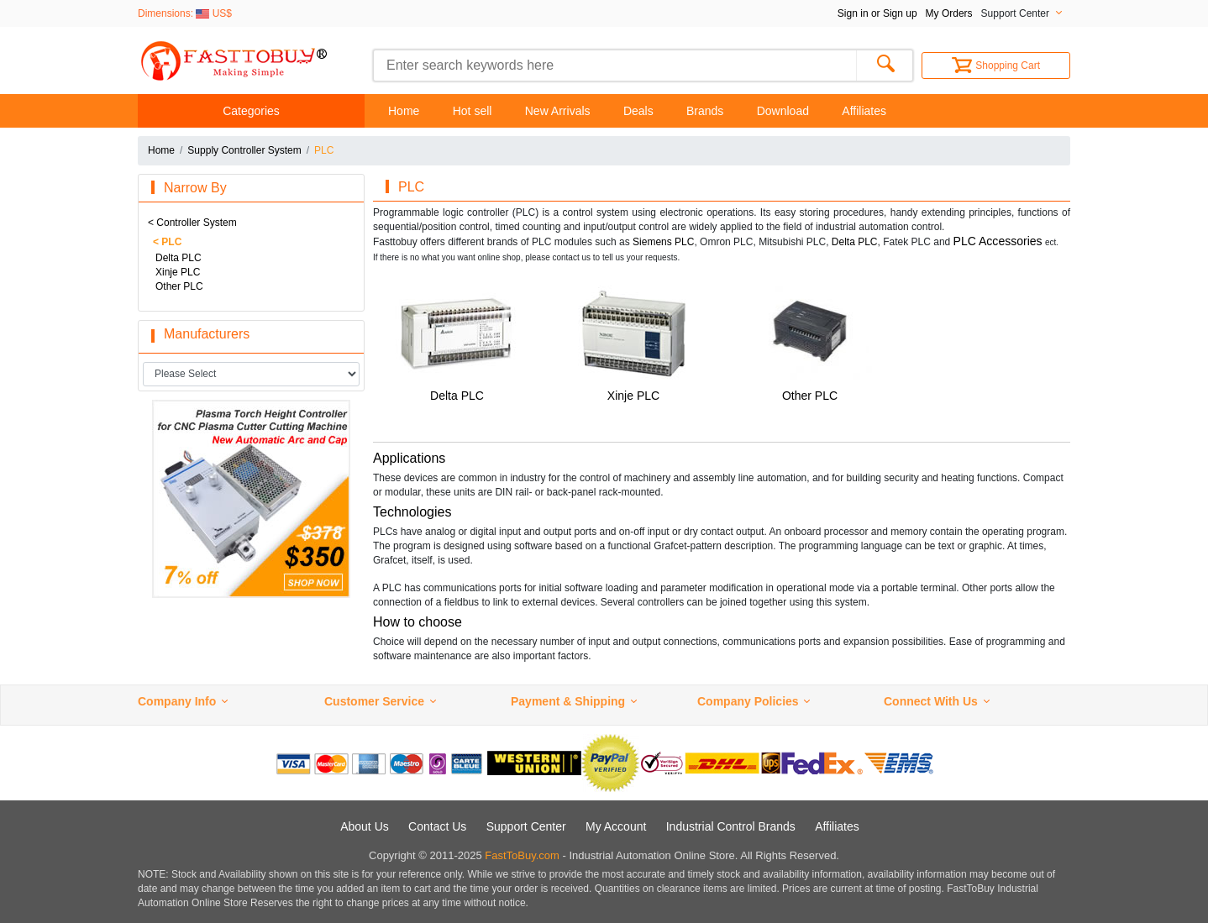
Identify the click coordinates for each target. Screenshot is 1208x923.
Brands (704, 111)
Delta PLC (178, 258)
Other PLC (179, 286)
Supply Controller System (244, 150)
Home (403, 111)
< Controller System (192, 222)
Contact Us (437, 826)
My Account (616, 826)
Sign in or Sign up (877, 13)
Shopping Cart (996, 65)
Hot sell (472, 111)
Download (783, 111)
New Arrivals (558, 111)
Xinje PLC (177, 272)
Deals (638, 111)
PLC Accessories (998, 241)
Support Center (526, 826)
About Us (364, 826)
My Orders (949, 13)
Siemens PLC (663, 242)
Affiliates (864, 111)
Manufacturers (206, 334)
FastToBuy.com (522, 855)
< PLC (167, 242)
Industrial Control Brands (731, 826)
